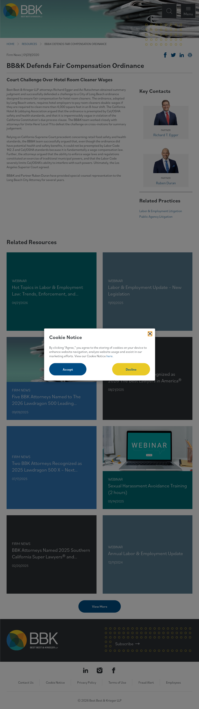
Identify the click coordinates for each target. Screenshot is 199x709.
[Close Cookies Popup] (150, 334)
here (109, 356)
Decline (131, 369)
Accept (68, 369)
